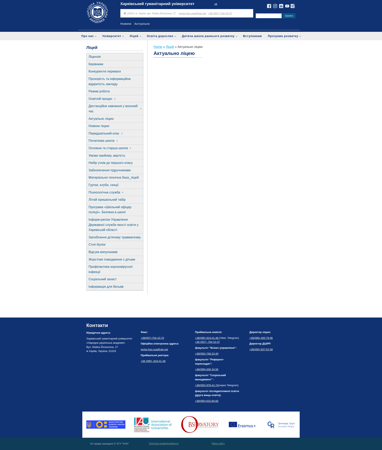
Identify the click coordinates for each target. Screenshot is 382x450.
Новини (125, 23)
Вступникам (252, 36)
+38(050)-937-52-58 (261, 349)
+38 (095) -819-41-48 (153, 361)
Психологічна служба (104, 192)
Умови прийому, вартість (107, 155)
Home (158, 47)
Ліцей (134, 36)
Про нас (87, 36)
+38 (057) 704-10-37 (220, 13)
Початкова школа (102, 140)
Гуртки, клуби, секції (104, 185)
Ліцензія (95, 56)
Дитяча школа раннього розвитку (208, 36)
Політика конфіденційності (164, 443)
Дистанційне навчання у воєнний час (113, 108)
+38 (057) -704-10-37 (207, 341)
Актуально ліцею (101, 118)
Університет (111, 36)
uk (215, 3)
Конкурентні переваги (105, 71)
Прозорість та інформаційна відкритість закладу (110, 81)
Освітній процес (100, 98)
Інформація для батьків (106, 286)
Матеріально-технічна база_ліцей (114, 177)
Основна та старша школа (108, 148)
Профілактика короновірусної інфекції (111, 269)
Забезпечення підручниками (110, 170)
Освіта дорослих (160, 36)
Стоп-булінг (97, 244)
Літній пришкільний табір (107, 199)
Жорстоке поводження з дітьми (112, 259)
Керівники (96, 64)
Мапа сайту (218, 443)
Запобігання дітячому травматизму (115, 237)
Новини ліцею (99, 126)
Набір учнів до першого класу (111, 162)
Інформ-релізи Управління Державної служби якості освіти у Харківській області (113, 225)
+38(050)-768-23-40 (206, 353)
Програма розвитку (283, 36)
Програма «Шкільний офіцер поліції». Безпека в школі (110, 209)
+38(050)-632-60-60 (206, 400)
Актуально (142, 23)
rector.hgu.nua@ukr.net (192, 13)
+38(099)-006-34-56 (206, 369)
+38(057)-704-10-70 (152, 337)
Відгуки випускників (103, 252)
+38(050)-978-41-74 (206, 385)
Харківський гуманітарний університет (157, 4)
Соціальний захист (103, 279)
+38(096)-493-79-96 (261, 337)
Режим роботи (99, 91)
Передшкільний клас (104, 133)
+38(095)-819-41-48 (207, 337)
